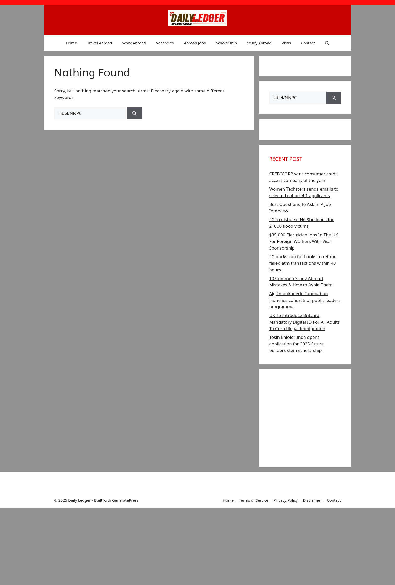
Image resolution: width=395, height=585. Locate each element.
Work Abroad (134, 42)
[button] (327, 43)
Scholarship (226, 42)
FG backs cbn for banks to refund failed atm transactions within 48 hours (303, 263)
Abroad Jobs (195, 42)
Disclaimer (312, 500)
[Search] (134, 113)
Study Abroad (259, 42)
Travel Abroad (99, 42)
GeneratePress (125, 500)
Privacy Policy (286, 500)
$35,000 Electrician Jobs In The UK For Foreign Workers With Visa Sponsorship (303, 241)
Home (71, 42)
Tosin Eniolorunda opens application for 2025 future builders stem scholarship (296, 343)
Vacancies (165, 42)
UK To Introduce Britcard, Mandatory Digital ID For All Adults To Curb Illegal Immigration (304, 321)
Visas (286, 42)
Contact (308, 42)
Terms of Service (253, 500)
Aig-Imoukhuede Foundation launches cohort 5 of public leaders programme (305, 300)
